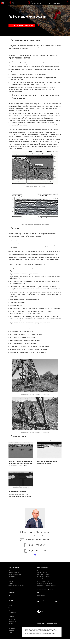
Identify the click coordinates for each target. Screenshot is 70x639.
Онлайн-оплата (41, 595)
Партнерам (11, 592)
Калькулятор (11, 576)
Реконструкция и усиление (44, 576)
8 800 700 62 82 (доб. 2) (37, 3)
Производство (12, 621)
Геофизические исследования (44, 583)
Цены (38, 592)
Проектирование (13, 570)
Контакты (11, 598)
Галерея (10, 583)
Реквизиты (11, 630)
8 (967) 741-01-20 (37, 550)
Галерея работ (40, 579)
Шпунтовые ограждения (43, 574)
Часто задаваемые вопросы (16, 585)
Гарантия (10, 581)
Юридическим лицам (42, 567)
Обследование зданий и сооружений (46, 585)
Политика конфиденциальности (44, 621)
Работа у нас (11, 619)
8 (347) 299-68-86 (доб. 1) (55, 3)
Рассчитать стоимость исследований (22, 25)
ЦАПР (10, 610)
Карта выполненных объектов (45, 589)
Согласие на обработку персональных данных (47, 623)
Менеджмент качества (43, 581)
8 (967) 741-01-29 (37, 544)
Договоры (11, 632)
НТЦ (9, 603)
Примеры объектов (13, 572)
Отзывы (10, 623)
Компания (11, 616)
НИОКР (10, 600)
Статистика (11, 628)
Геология (10, 589)
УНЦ (9, 608)
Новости (10, 626)
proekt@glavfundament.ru (38, 539)
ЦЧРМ (10, 605)
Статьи (10, 595)
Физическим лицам (13, 567)
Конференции (12, 612)
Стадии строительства (14, 574)
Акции (10, 579)
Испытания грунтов (42, 572)
